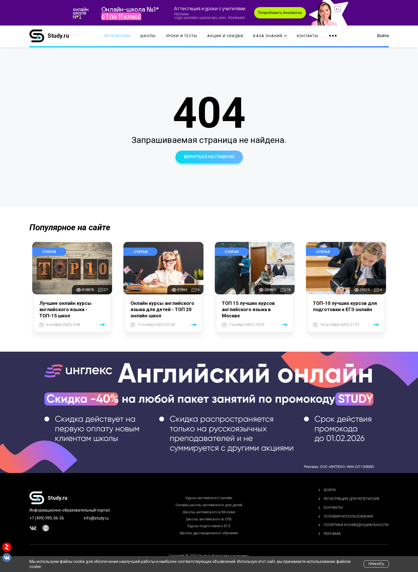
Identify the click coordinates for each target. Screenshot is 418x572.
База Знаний (270, 37)
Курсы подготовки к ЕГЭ (209, 526)
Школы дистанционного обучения (209, 533)
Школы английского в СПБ (209, 519)
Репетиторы (117, 37)
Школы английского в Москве (209, 512)
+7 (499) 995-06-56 (46, 518)
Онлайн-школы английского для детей (208, 505)
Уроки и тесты (182, 37)
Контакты (308, 37)
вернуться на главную (209, 156)
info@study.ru (96, 518)
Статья (49, 252)
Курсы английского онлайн (209, 498)
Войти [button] (383, 36)
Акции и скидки (225, 37)
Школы (148, 37)
